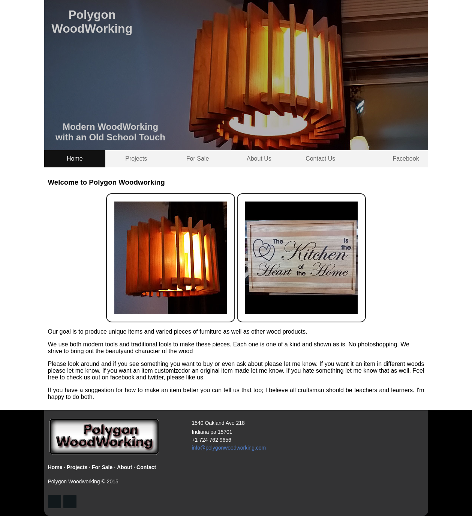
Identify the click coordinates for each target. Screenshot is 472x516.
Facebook (406, 158)
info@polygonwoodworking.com (229, 448)
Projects (136, 158)
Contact (146, 467)
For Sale (197, 158)
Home (75, 158)
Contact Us (320, 158)
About (124, 467)
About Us (259, 158)
